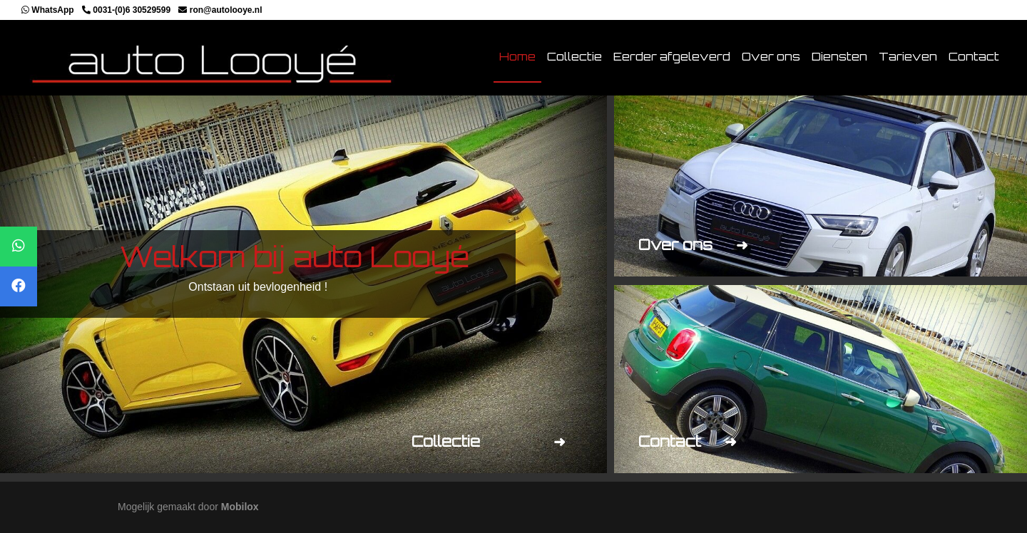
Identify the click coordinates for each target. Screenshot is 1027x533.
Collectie (574, 56)
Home (517, 56)
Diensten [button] (839, 56)
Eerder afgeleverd (671, 56)
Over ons (771, 56)
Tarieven (908, 56)
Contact (974, 56)
